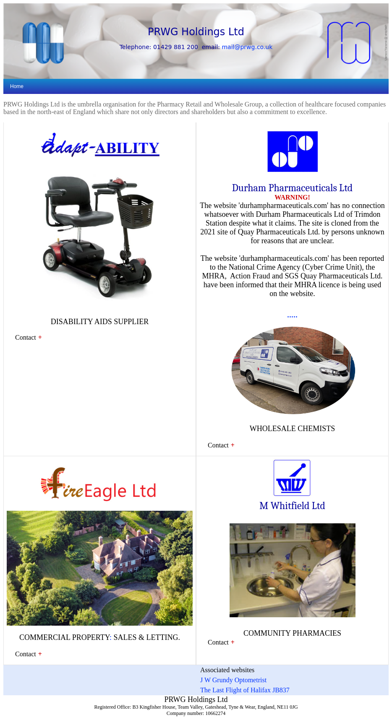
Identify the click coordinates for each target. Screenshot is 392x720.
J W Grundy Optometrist (233, 680)
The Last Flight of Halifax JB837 (245, 690)
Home (17, 86)
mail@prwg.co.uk (247, 47)
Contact (25, 337)
